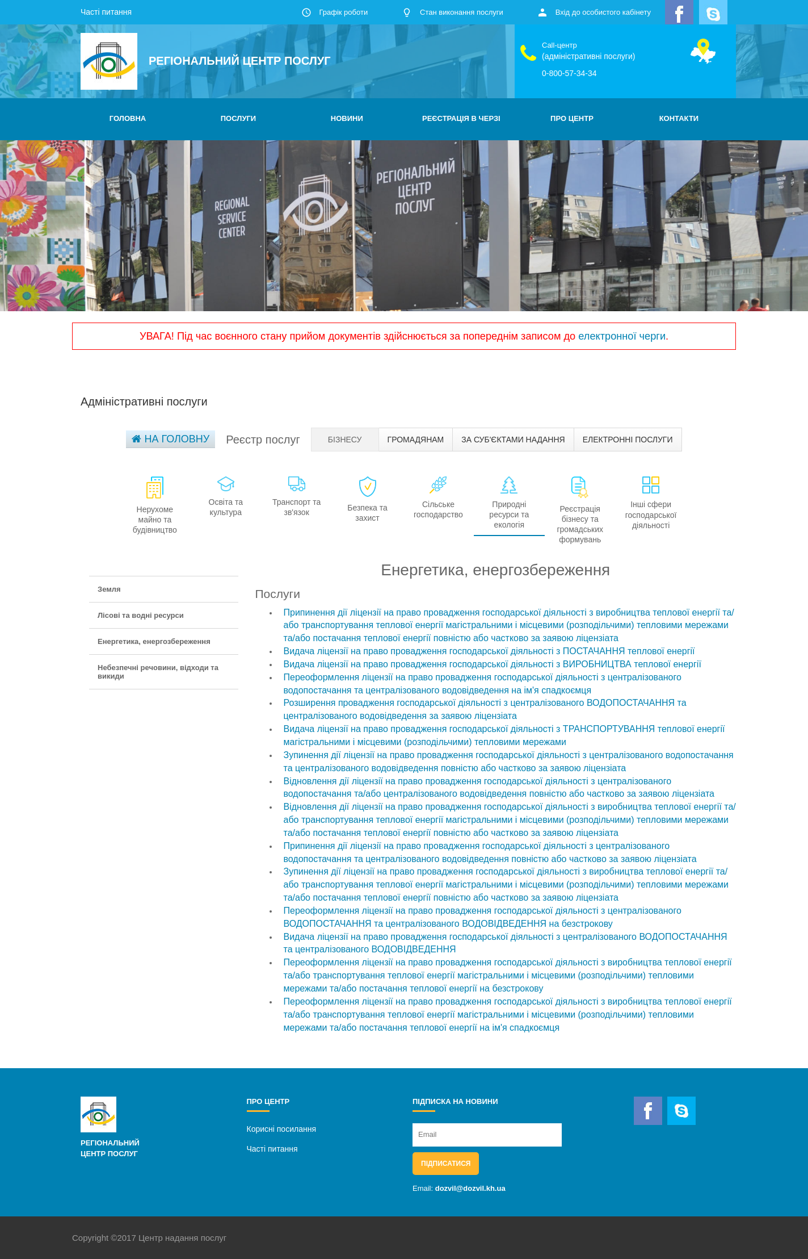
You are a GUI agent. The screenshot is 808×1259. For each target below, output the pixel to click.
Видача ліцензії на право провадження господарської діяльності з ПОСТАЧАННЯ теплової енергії (489, 651)
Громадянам (416, 439)
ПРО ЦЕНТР (572, 118)
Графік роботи (343, 12)
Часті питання (106, 11)
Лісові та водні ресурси (141, 615)
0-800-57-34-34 (569, 73)
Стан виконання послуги (461, 12)
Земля (109, 589)
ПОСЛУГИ (238, 118)
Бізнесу (345, 439)
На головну (170, 439)
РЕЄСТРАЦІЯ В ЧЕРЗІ (461, 118)
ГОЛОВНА (128, 118)
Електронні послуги (628, 439)
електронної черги (622, 336)
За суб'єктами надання (513, 439)
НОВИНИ (347, 118)
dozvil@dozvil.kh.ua (470, 1188)
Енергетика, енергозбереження (154, 641)
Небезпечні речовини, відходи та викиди (158, 671)
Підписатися (445, 1164)
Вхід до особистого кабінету (603, 12)
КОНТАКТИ (679, 118)
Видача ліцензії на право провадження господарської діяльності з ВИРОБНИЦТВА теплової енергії (492, 664)
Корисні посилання (281, 1128)
